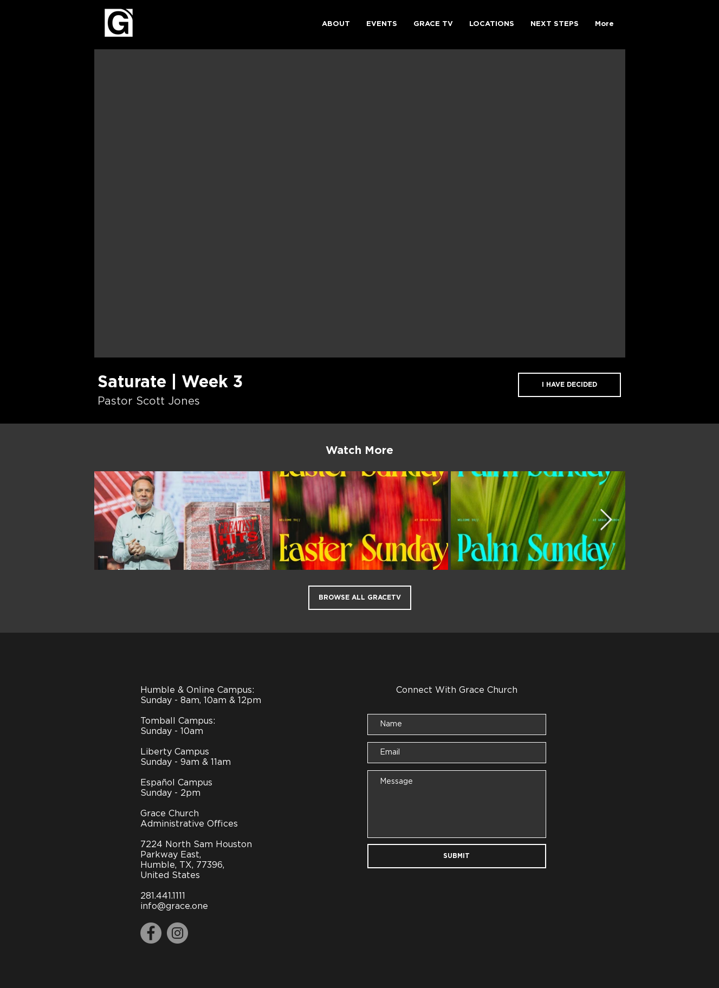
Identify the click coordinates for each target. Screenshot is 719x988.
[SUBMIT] (456, 856)
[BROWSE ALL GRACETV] (359, 598)
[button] (336, 24)
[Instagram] (177, 933)
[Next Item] (606, 520)
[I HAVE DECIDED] (569, 385)
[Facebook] (150, 933)
